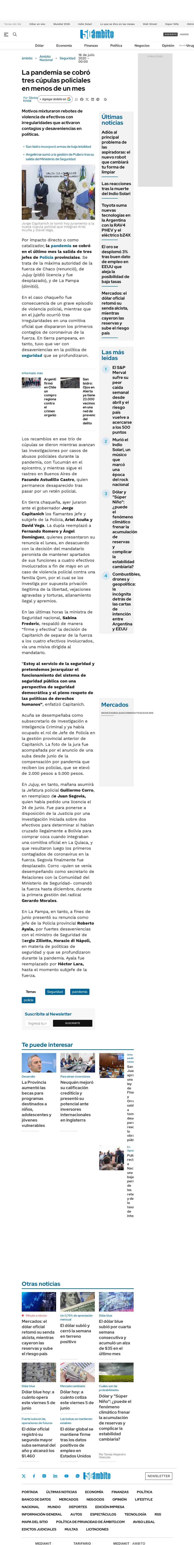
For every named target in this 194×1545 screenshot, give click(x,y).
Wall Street (150, 24)
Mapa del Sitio (35, 1522)
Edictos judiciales (39, 1529)
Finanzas (91, 45)
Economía (64, 45)
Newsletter (184, 45)
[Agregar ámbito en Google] (55, 99)
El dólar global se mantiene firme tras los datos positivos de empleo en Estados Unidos (76, 1442)
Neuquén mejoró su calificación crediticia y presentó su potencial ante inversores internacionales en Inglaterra (76, 1101)
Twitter (24, 1476)
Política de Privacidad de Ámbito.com (90, 1522)
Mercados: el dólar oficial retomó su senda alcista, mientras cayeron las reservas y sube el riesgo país (115, 313)
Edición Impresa (109, 1507)
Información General (42, 1514)
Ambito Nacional (46, 58)
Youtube (66, 1476)
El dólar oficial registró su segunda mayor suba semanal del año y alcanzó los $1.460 (38, 1442)
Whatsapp (78, 1476)
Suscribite (72, 1023)
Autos (76, 1514)
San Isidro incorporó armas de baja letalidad (58, 146)
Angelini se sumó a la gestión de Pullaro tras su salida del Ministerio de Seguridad (60, 156)
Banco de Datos (36, 1499)
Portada (30, 1492)
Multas (71, 1529)
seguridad (32, 355)
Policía (46, 257)
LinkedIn (55, 1476)
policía (28, 1000)
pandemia (61, 245)
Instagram (44, 1476)
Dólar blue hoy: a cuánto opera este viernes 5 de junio (38, 1400)
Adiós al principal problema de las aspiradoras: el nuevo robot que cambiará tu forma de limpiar (116, 152)
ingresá (184, 34)
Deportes (78, 1507)
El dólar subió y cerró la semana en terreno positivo (75, 1333)
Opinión (168, 45)
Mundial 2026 (61, 24)
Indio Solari (85, 24)
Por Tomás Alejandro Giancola (112, 1455)
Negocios (142, 45)
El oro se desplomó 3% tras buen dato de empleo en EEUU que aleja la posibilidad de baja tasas (116, 264)
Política (116, 45)
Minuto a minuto (36, 1315)
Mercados (68, 1499)
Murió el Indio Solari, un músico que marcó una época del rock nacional (121, 462)
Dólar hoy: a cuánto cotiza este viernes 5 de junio (77, 1400)
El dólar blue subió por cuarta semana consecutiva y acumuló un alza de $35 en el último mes (115, 1337)
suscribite (171, 34)
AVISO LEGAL (144, 1522)
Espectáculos (103, 1514)
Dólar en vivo (37, 24)
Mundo (54, 1507)
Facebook (34, 1476)
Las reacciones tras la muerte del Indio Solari (116, 188)
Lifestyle (144, 1499)
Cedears (147, 712)
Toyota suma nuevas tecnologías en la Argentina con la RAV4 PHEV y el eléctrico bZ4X (116, 220)
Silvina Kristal (30, 99)
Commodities (133, 712)
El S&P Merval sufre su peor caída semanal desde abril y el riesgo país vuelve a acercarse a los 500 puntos (122, 400)
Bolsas (119, 712)
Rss (158, 1514)
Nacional (30, 1507)
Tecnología (135, 1514)
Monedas (107, 712)
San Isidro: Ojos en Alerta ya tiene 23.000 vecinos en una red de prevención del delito (91, 401)
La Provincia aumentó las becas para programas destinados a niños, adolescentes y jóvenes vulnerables (37, 1104)
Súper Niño (172, 24)
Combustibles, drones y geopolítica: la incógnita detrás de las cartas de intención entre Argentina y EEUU (126, 601)
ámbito (27, 58)
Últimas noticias (61, 1492)
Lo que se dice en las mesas (117, 24)
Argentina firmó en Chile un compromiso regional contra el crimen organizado (54, 397)
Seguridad (67, 58)
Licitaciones (97, 1529)
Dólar (39, 45)
